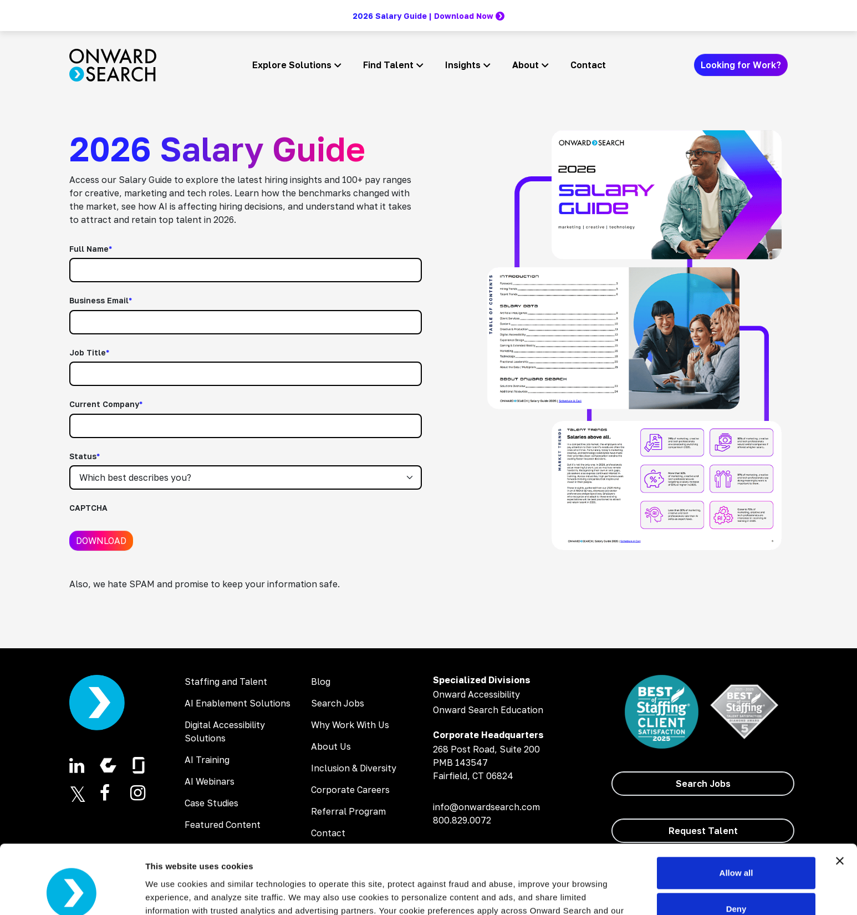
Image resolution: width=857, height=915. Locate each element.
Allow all (736, 811)
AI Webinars (209, 781)
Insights (463, 64)
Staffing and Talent (226, 681)
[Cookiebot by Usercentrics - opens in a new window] (71, 893)
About (525, 64)
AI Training (207, 759)
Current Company (105, 404)
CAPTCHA (88, 507)
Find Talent (388, 64)
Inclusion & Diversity (353, 768)
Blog (320, 681)
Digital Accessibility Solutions (225, 731)
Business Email (100, 300)
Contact (588, 64)
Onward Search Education (488, 709)
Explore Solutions (291, 64)
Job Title (89, 352)
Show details (171, 893)
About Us (331, 746)
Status (84, 456)
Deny (736, 847)
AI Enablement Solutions (237, 703)
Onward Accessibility (476, 694)
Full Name (90, 248)
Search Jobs (337, 703)
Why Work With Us (350, 724)
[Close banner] (840, 800)
